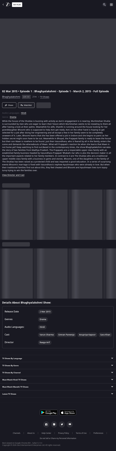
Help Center (46, 433)
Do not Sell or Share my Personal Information (58, 438)
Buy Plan (17, 5)
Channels (16, 433)
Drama (13, 117)
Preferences (98, 433)
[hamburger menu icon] (111, 4)
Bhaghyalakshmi (11, 97)
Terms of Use (81, 433)
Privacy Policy (63, 433)
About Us (31, 433)
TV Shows (44, 96)
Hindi (23, 113)
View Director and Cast (13, 175)
